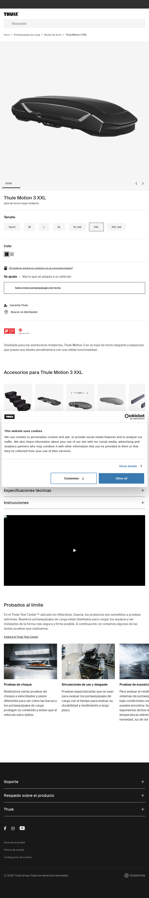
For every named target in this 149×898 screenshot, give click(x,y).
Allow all (121, 478)
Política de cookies (14, 849)
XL (59, 227)
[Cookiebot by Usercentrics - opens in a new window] (128, 417)
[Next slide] (142, 183)
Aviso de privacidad (14, 842)
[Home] (27, 14)
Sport (12, 227)
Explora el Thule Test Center (21, 637)
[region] (74, 550)
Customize (74, 478)
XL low (77, 227)
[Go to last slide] (136, 183)
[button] (74, 550)
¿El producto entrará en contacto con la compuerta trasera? (41, 268)
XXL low (116, 227)
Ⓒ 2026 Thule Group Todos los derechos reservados (36, 875)
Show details (128, 466)
